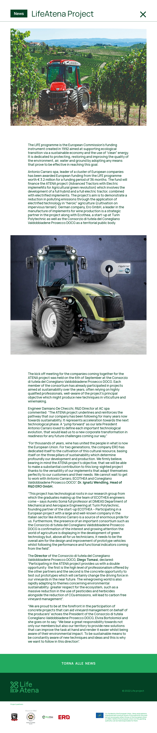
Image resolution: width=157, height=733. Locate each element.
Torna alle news (78, 663)
